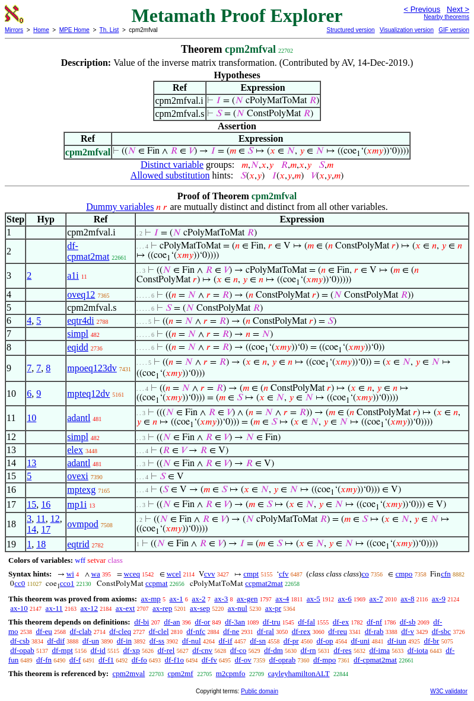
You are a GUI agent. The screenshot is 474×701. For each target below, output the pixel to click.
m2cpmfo (231, 673)
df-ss (156, 640)
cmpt (251, 573)
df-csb (20, 640)
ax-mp (151, 598)
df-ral (265, 631)
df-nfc (195, 631)
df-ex (341, 621)
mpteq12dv (88, 393)
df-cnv (202, 650)
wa (95, 573)
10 (31, 418)
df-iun (396, 640)
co (364, 573)
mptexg (81, 490)
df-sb (408, 621)
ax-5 (313, 598)
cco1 (67, 583)
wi (70, 573)
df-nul (191, 640)
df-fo (139, 659)
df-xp (131, 650)
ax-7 (376, 598)
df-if (225, 640)
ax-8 (407, 598)
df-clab (81, 631)
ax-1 (176, 598)
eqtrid (78, 544)
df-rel (166, 650)
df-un (90, 640)
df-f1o (174, 659)
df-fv (209, 659)
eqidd (77, 347)
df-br (431, 640)
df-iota (418, 650)
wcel (174, 573)
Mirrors (14, 30)
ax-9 (439, 598)
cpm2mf (180, 673)
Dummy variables (120, 207)
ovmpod (82, 524)
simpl (77, 334)
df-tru (272, 621)
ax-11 (54, 608)
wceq (132, 573)
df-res (342, 650)
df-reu (337, 631)
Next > (458, 9)
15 (31, 504)
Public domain (259, 691)
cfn (446, 573)
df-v (407, 631)
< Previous (421, 9)
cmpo (403, 573)
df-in (124, 640)
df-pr (291, 640)
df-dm (273, 650)
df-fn (44, 659)
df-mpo (324, 659)
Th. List (109, 30)
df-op (324, 640)
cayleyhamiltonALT (299, 673)
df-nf (374, 621)
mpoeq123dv (92, 368)
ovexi (77, 476)
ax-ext (125, 608)
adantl (78, 418)
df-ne (231, 631)
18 (41, 544)
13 (31, 463)
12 (55, 519)
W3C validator (448, 691)
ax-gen (247, 598)
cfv (284, 573)
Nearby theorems (446, 17)
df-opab (22, 650)
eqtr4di (80, 321)
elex (75, 450)
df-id (98, 650)
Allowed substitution (170, 175)
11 (40, 519)
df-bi (141, 621)
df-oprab (282, 659)
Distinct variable (172, 165)
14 (31, 529)
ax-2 (198, 598)
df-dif (56, 640)
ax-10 (19, 608)
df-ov (243, 659)
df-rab (374, 631)
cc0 (19, 583)
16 (45, 504)
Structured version (350, 30)
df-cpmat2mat (88, 251)
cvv (209, 573)
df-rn (308, 650)
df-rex (301, 631)
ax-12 (89, 608)
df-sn (258, 640)
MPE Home (74, 30)
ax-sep (200, 608)
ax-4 (282, 598)
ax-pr (273, 608)
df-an (172, 621)
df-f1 (106, 659)
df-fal (306, 621)
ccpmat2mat (264, 583)
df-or (202, 621)
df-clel (159, 631)
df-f (75, 659)
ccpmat (156, 583)
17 (45, 529)
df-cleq (120, 631)
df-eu (44, 631)
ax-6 (345, 598)
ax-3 (221, 598)
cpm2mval (128, 673)
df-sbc (441, 631)
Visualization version (407, 30)
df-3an (235, 621)
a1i (73, 275)
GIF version (453, 30)
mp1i (77, 504)
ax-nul (237, 608)
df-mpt (62, 650)
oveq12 (81, 294)
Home (41, 30)
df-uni (360, 640)
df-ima (379, 650)
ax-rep (162, 608)
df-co (238, 650)
